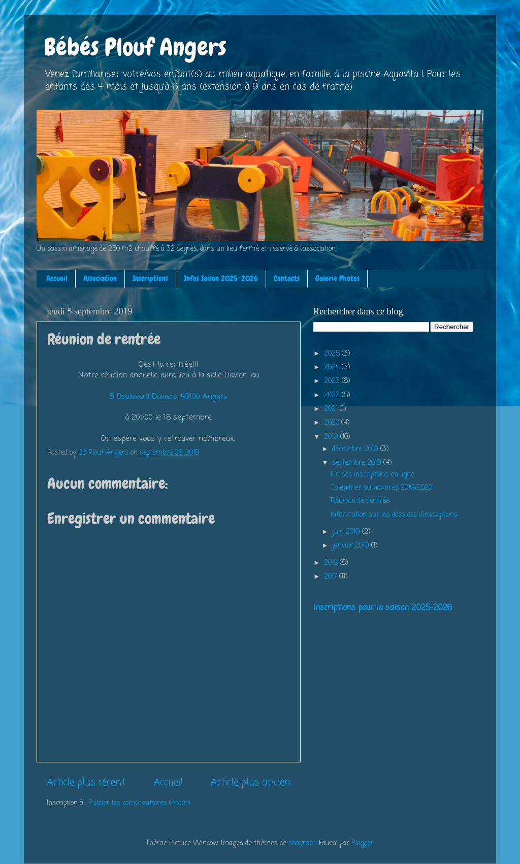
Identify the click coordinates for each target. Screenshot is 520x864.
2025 (333, 353)
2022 (333, 395)
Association (100, 278)
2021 (332, 409)
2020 (332, 423)
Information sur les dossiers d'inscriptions (394, 514)
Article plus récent (86, 783)
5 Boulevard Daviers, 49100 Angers (169, 396)
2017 (331, 576)
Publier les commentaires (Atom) (139, 803)
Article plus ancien (250, 783)
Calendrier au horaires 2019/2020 (381, 488)
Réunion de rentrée (360, 501)
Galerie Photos (337, 278)
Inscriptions (150, 278)
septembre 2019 (357, 463)
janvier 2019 (351, 545)
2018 (332, 563)
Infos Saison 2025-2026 (221, 278)
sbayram (302, 843)
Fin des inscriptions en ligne (372, 474)
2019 (332, 437)
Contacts (287, 278)
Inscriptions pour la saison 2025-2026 (382, 608)
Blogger (362, 843)
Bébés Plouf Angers (135, 47)
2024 (333, 367)
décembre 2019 (356, 449)
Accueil (57, 278)
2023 (333, 381)
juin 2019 (347, 532)
